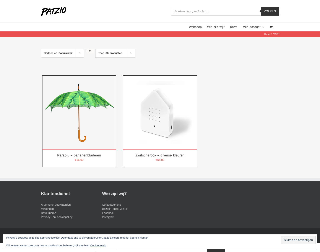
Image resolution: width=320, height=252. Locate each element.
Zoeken (270, 11)
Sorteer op (58, 53)
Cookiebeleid (98, 245)
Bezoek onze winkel (115, 208)
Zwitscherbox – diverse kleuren (160, 155)
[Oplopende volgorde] (90, 51)
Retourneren (48, 213)
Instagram (108, 217)
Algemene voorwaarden (56, 204)
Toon (110, 53)
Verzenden (47, 208)
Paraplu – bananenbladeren (79, 155)
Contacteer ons (112, 204)
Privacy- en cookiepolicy (57, 217)
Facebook (108, 213)
